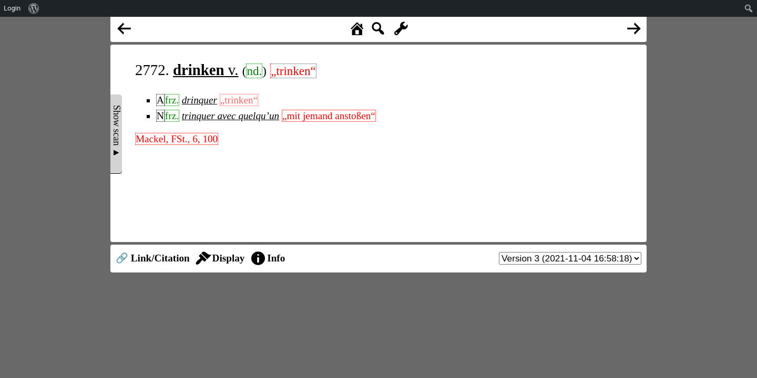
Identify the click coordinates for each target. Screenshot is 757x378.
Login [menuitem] (12, 8)
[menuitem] (34, 8)
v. (206, 69)
